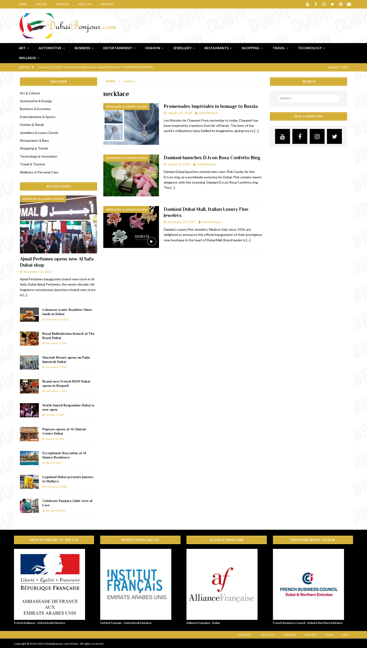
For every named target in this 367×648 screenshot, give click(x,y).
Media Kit (107, 4)
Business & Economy (35, 109)
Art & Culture (30, 93)
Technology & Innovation (38, 156)
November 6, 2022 (56, 342)
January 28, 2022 (56, 510)
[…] (256, 131)
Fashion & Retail (32, 125)
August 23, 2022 (55, 438)
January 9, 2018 (179, 164)
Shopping (250, 48)
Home (23, 4)
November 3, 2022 (56, 366)
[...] (25, 295)
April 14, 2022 (53, 462)
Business (82, 48)
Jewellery (182, 48)
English (41, 4)
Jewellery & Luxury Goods (39, 132)
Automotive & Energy (36, 101)
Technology (310, 48)
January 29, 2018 (180, 113)
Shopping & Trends (34, 148)
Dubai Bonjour (208, 113)
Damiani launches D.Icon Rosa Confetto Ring (212, 157)
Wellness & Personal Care (39, 172)
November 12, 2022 (38, 271)
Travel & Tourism (32, 164)
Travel (278, 48)
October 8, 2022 (55, 414)
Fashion (152, 48)
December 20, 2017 (181, 222)
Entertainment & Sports (37, 117)
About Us (84, 4)
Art (22, 48)
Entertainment (117, 48)
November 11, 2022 (57, 319)
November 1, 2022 (56, 390)
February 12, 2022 (56, 486)
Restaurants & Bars (34, 140)
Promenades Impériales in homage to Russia (211, 106)
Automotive (50, 48)
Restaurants (216, 48)
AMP (345, 634)
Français (62, 4)
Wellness (27, 58)
